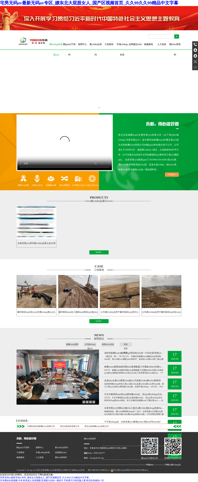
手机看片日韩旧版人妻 (75, 480)
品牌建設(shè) (135, 44)
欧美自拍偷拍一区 (95, 480)
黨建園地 (148, 44)
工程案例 (109, 44)
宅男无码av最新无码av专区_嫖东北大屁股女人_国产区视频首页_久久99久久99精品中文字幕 (89, 2)
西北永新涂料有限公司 (69, 426)
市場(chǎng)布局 (122, 49)
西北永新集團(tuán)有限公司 (96, 426)
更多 (126, 344)
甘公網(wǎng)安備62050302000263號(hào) (129, 470)
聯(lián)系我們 (175, 49)
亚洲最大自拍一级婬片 (52, 480)
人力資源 (161, 44)
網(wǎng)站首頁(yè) (56, 46)
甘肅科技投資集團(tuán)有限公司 (41, 426)
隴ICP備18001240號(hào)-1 (99, 470)
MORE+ (172, 174)
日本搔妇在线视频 (9, 480)
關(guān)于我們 (69, 49)
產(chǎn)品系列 (96, 49)
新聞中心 (82, 44)
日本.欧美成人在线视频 (29, 480)
